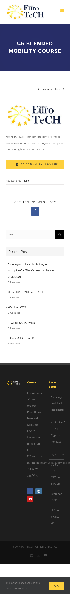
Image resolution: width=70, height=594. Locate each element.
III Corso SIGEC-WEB (21, 322)
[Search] (59, 234)
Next (58, 89)
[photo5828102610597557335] (35, 116)
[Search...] (30, 234)
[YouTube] (30, 499)
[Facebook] (30, 491)
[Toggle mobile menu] (62, 10)
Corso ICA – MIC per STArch (26, 292)
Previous (46, 89)
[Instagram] (38, 491)
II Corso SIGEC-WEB (21, 338)
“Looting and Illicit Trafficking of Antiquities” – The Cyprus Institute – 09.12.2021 (31, 270)
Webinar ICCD (17, 307)
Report (26, 180)
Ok (56, 585)
